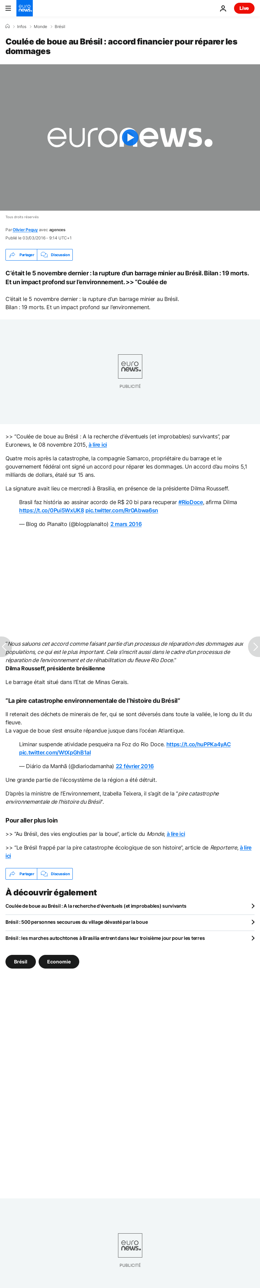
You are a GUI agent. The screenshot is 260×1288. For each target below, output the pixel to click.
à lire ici (97, 444)
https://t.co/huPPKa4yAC (198, 744)
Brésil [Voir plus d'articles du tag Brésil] (20, 961)
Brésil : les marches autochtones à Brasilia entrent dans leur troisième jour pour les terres (105, 938)
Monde (40, 27)
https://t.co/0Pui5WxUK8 (51, 510)
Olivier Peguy (25, 229)
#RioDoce (190, 502)
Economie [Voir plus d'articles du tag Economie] (59, 961)
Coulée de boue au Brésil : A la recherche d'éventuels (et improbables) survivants (95, 906)
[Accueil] (7, 26)
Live (244, 8)
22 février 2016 (135, 766)
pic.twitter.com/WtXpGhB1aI (55, 752)
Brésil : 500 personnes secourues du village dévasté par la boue (76, 922)
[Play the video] (130, 137)
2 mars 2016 (125, 524)
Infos (21, 27)
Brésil (60, 27)
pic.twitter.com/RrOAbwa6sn (121, 510)
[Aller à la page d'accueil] (24, 8)
